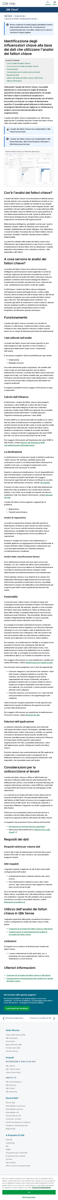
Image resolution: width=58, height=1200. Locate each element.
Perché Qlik (10, 1103)
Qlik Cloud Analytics (14, 1082)
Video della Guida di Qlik (15, 1035)
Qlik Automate (11, 1092)
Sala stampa (11, 1162)
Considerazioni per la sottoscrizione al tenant (23, 72)
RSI (7, 1146)
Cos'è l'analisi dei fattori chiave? (18, 63)
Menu (55, 4)
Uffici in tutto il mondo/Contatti (18, 1166)
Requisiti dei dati (13, 75)
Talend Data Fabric (13, 1072)
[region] (29, 1187)
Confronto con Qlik (13, 1119)
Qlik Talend (10, 1066)
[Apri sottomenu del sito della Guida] (3, 10)
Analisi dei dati (20, 16)
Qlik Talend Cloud (13, 1069)
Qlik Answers (11, 1085)
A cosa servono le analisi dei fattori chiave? (23, 66)
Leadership (10, 1143)
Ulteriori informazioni (14, 81)
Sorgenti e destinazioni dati (17, 1125)
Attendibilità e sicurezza (15, 1106)
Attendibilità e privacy (14, 1109)
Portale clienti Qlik (13, 1048)
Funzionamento (12, 69)
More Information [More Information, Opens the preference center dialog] (28, 1197)
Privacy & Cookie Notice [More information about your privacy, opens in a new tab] (41, 1187)
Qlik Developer (12, 1038)
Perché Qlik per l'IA (13, 1116)
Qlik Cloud (12, 9)
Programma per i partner (16, 1156)
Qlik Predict (10, 1088)
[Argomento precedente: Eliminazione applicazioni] (15, 1018)
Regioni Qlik (10, 1129)
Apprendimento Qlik (14, 1045)
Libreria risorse (12, 1051)
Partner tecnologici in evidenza (18, 1122)
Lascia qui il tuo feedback (17, 1008)
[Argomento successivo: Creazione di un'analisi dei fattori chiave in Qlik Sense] (43, 1018)
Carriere (9, 1159)
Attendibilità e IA (12, 1112)
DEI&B (8, 1149)
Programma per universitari (17, 1153)
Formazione (10, 1041)
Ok (29, 1192)
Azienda (9, 1140)
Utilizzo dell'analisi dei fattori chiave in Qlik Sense (25, 78)
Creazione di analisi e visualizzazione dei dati (20, 19)
